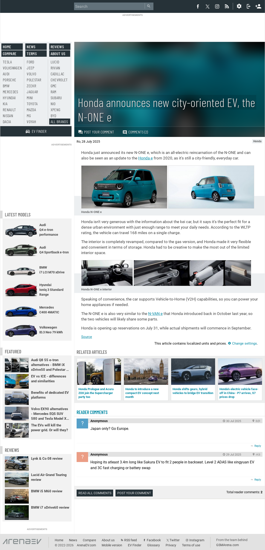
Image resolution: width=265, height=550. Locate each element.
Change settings (242, 343)
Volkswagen (12, 67)
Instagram (196, 540)
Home (7, 46)
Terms (32, 53)
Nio (53, 103)
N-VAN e (155, 313)
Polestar (34, 79)
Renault (9, 109)
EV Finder (134, 545)
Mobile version (112, 545)
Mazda (31, 109)
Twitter (175, 540)
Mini (30, 97)
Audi (6, 73)
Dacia (7, 121)
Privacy (171, 545)
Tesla (7, 61)
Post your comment (96, 131)
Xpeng (55, 109)
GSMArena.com (227, 545)
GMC (54, 85)
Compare (9, 53)
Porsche (9, 79)
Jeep (30, 67)
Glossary (153, 545)
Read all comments (94, 493)
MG (29, 115)
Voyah (31, 121)
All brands (59, 121)
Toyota (32, 103)
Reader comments (92, 412)
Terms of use (191, 545)
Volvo (31, 73)
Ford (30, 61)
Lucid (55, 61)
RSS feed (130, 540)
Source (86, 337)
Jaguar (32, 91)
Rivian (55, 67)
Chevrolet (59, 79)
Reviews (57, 46)
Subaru (56, 97)
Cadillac (57, 73)
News (31, 46)
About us (58, 53)
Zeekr (31, 85)
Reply (257, 446)
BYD (53, 115)
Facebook (154, 540)
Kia (5, 103)
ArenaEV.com (86, 545)
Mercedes (10, 91)
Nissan (8, 115)
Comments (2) (135, 132)
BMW (6, 85)
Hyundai (9, 97)
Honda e (145, 158)
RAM (53, 91)
